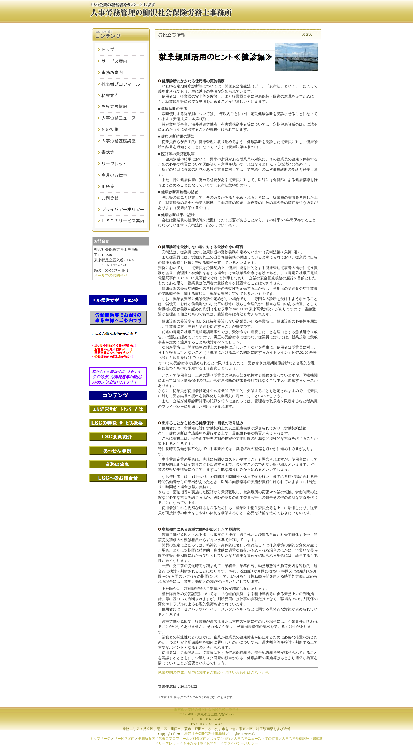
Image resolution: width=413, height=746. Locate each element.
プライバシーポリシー (241, 743)
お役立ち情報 (220, 739)
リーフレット (169, 743)
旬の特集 (271, 739)
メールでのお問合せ (110, 275)
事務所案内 (146, 739)
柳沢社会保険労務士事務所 (204, 734)
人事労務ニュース (247, 739)
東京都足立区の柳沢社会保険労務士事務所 (206, 709)
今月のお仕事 (193, 743)
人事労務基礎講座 (295, 739)
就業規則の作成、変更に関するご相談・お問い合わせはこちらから (213, 672)
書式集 (318, 739)
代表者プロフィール (174, 739)
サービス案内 (124, 739)
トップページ (100, 739)
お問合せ (213, 743)
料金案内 (199, 739)
